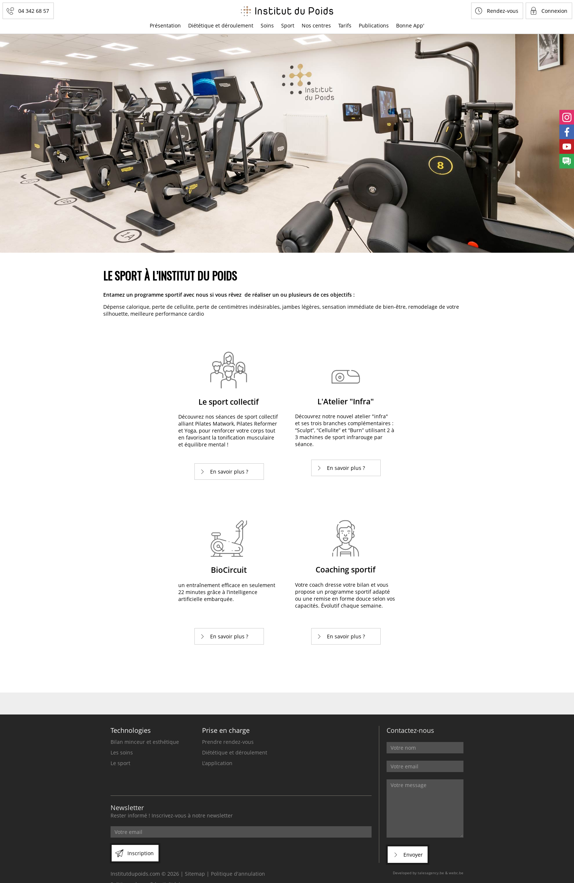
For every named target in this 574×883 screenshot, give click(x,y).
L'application (217, 763)
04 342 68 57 (33, 10)
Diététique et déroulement (220, 25)
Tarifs (344, 25)
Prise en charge (226, 730)
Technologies (131, 730)
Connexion (554, 10)
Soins (267, 25)
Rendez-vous (502, 10)
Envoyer (413, 854)
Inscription (140, 853)
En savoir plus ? (229, 471)
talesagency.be (431, 872)
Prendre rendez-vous (228, 741)
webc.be (456, 872)
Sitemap (195, 873)
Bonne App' (410, 25)
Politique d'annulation (238, 873)
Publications (374, 25)
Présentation (165, 25)
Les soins (122, 752)
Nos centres (316, 25)
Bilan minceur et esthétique (145, 741)
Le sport (120, 763)
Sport (287, 25)
